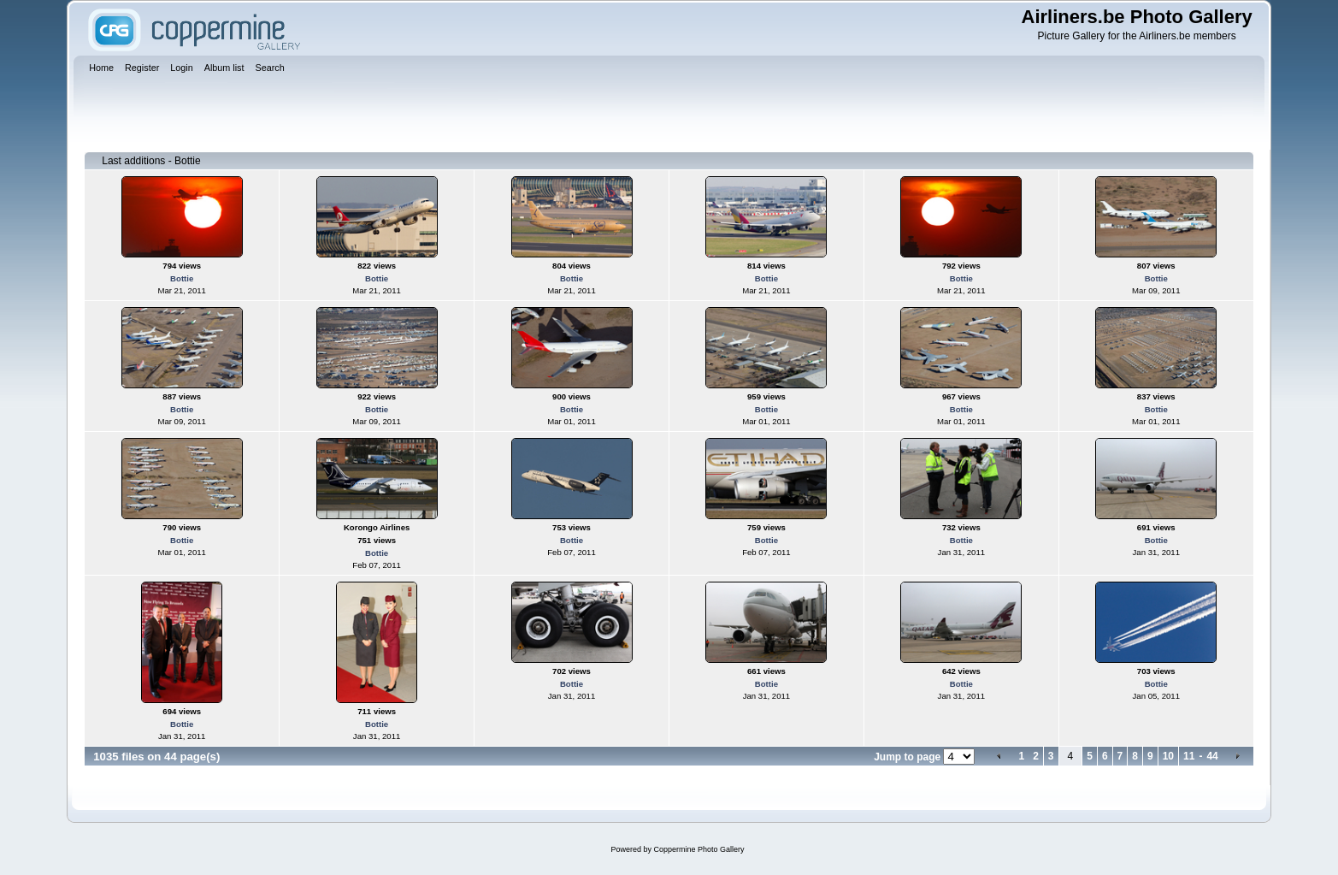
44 (1211, 756)
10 (1168, 756)
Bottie (181, 278)
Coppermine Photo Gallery (698, 849)
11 (1188, 756)
